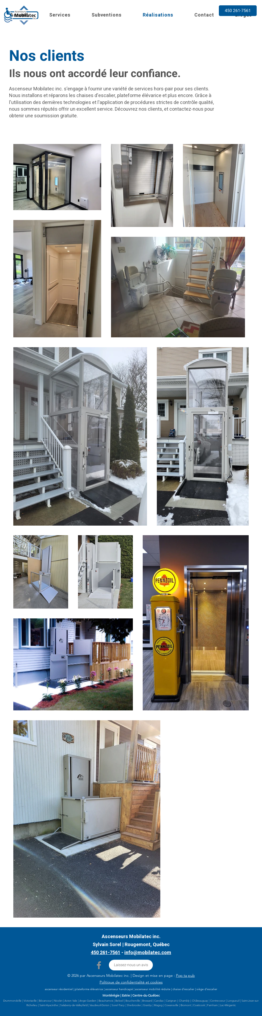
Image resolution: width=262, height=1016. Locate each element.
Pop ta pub (185, 975)
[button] (60, 15)
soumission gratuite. (56, 115)
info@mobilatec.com (147, 952)
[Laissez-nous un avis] (131, 965)
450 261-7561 (105, 952)
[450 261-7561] (238, 10)
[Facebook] (99, 965)
